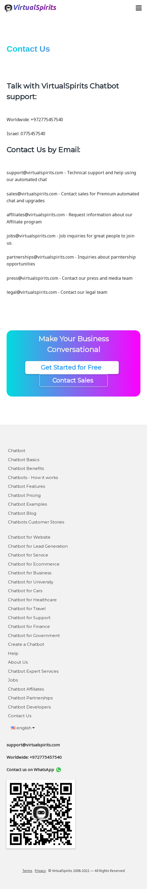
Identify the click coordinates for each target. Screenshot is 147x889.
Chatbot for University (30, 582)
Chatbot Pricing (24, 495)
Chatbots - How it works (33, 477)
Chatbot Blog (22, 513)
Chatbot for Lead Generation (38, 546)
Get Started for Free (72, 367)
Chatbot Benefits (26, 468)
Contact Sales (73, 380)
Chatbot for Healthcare (32, 599)
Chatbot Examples (27, 504)
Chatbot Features (26, 486)
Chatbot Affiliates (26, 689)
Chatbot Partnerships (30, 697)
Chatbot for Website (29, 537)
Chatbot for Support (29, 617)
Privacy (40, 870)
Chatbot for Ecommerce (34, 564)
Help (13, 653)
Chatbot (16, 450)
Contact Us (19, 715)
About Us (18, 662)
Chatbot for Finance (29, 626)
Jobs (13, 680)
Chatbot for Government (34, 635)
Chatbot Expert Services (33, 671)
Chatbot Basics (23, 459)
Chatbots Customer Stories (36, 522)
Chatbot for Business (29, 572)
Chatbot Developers (29, 707)
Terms (27, 870)
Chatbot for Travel (27, 608)
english (23, 727)
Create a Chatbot (26, 644)
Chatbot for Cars (25, 590)
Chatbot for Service (28, 555)
